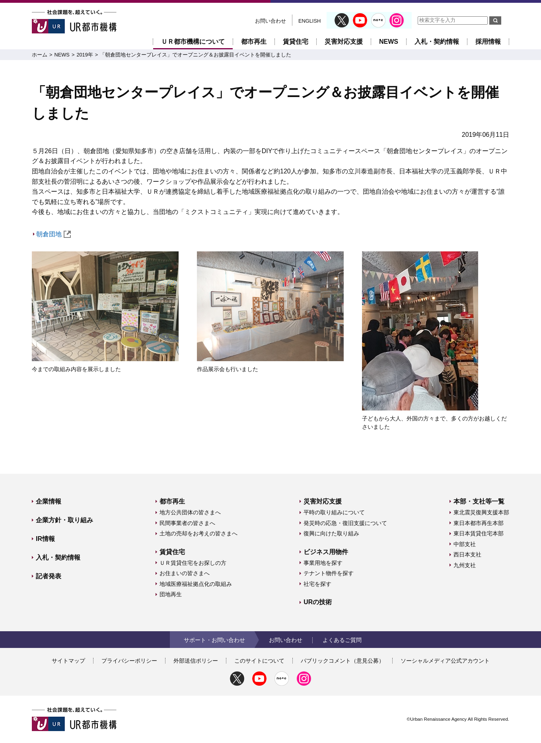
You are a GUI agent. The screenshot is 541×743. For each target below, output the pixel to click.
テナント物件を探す (329, 573)
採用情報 (488, 41)
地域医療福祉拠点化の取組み (196, 584)
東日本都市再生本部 (478, 523)
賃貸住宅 (295, 41)
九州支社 (464, 565)
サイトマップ (68, 660)
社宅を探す (317, 584)
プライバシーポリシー (129, 660)
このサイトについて (259, 660)
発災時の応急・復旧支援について (345, 523)
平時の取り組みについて (334, 512)
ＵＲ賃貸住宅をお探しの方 (193, 563)
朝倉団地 (53, 234)
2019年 (84, 55)
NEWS (388, 41)
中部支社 (464, 544)
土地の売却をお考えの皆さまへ (198, 533)
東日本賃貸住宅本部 (478, 533)
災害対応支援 (344, 41)
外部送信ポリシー (195, 660)
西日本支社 (467, 554)
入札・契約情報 (437, 41)
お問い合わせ (270, 21)
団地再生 (171, 594)
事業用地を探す (323, 563)
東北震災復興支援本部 (481, 512)
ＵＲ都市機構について (193, 41)
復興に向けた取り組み (331, 533)
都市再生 (254, 41)
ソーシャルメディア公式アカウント (445, 660)
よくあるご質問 (342, 640)
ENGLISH (309, 21)
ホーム (39, 55)
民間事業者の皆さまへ (187, 523)
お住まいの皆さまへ (185, 573)
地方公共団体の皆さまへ (190, 512)
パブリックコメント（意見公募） (342, 660)
